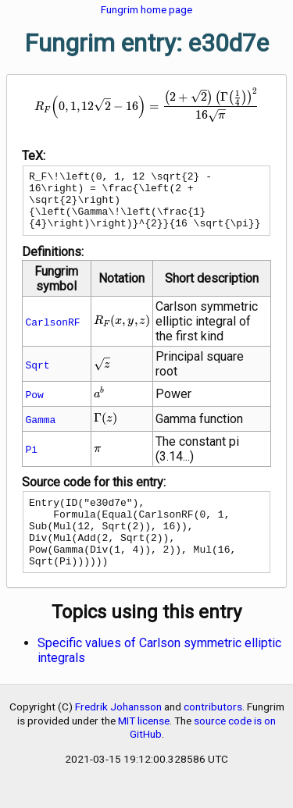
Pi (31, 461)
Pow (34, 406)
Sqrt (37, 376)
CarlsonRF (52, 333)
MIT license (144, 746)
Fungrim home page (146, 9)
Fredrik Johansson (118, 732)
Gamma (40, 431)
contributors (213, 732)
